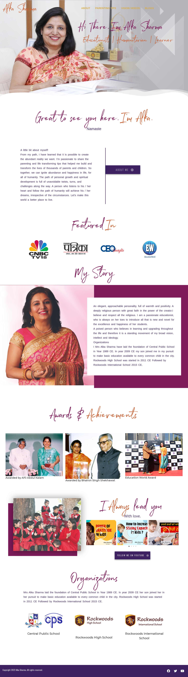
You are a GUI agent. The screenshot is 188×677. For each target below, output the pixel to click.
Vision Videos (130, 8)
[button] (131, 546)
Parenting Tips (105, 8)
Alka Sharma (20, 10)
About (85, 8)
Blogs (149, 8)
